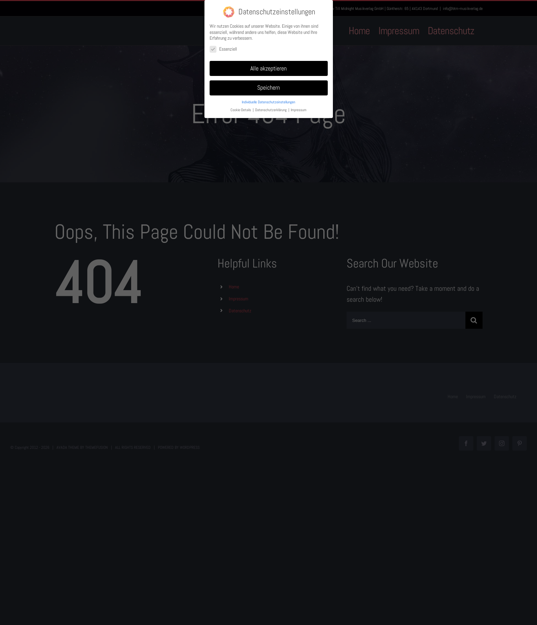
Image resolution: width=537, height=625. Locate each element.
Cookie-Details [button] (241, 110)
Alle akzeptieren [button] (268, 68)
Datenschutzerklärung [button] (271, 110)
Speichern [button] (268, 87)
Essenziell (223, 49)
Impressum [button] (299, 110)
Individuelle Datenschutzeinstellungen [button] (268, 102)
